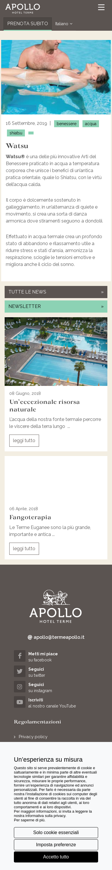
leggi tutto (24, 440)
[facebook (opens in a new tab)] (56, 656)
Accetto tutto (56, 856)
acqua (90, 123)
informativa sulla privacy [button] (45, 816)
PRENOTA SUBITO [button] (27, 23)
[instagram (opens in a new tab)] (56, 687)
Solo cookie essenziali (56, 832)
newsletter (56, 306)
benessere (66, 123)
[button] (22, 8)
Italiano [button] (63, 24)
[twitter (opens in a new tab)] (56, 672)
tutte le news (56, 292)
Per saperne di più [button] (29, 820)
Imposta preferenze (56, 844)
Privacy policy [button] (33, 736)
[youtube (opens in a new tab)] (56, 702)
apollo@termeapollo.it (56, 637)
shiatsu (16, 133)
